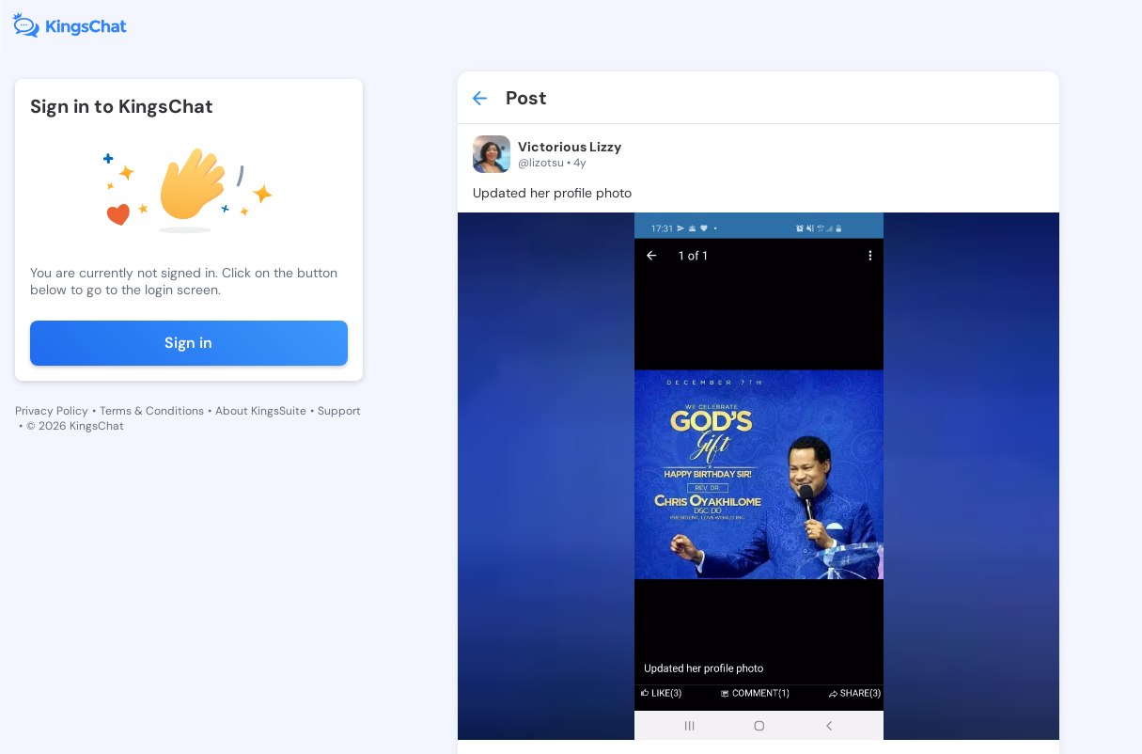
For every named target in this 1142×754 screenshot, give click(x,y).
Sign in (188, 343)
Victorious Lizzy (569, 146)
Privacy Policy (51, 410)
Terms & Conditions (152, 410)
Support (339, 410)
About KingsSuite (260, 410)
